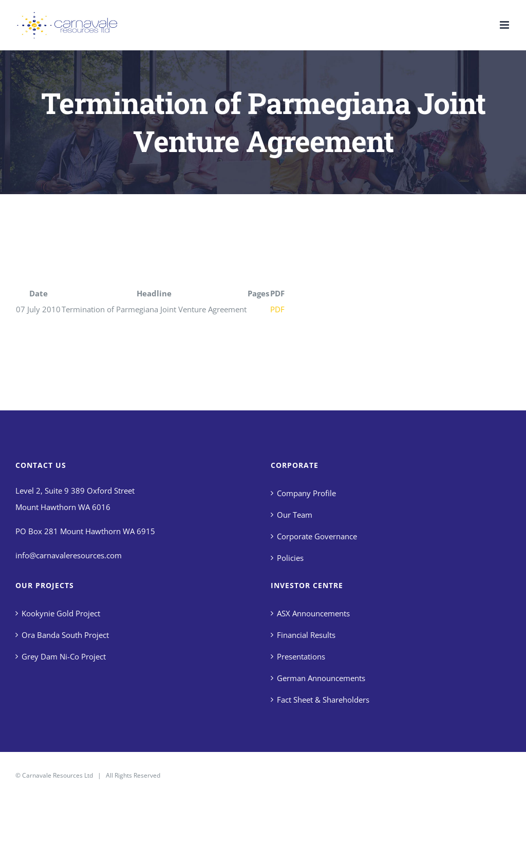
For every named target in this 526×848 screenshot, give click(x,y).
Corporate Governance (317, 536)
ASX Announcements (313, 613)
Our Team (294, 515)
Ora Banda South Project (65, 635)
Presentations (301, 656)
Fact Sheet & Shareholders (323, 699)
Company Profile (306, 493)
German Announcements (321, 678)
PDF (277, 309)
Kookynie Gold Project (61, 613)
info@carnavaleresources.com (68, 555)
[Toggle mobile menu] (505, 25)
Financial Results (306, 635)
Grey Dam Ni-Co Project (64, 656)
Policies (290, 558)
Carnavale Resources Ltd (57, 775)
